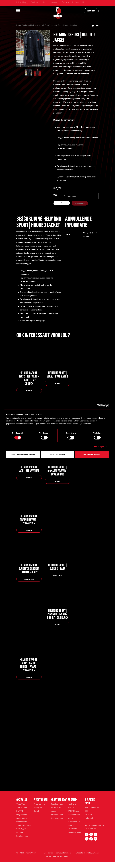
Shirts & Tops (43, 25)
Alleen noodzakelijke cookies (23, 454)
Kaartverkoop (57, 804)
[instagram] (91, 834)
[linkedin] (86, 839)
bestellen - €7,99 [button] (57, 575)
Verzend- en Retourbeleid (57, 856)
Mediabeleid (21, 822)
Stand (36, 811)
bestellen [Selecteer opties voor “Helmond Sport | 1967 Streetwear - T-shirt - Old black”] (57, 624)
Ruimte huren (23, 4)
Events (71, 808)
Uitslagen (38, 808)
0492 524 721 (90, 829)
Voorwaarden (57, 818)
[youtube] (95, 839)
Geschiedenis (22, 818)
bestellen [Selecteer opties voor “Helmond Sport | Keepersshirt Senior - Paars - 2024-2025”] (29, 677)
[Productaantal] (61, 203)
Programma (39, 804)
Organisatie (21, 815)
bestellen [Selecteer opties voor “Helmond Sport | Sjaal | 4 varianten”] (57, 383)
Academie (34, 2)
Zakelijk (44, 2)
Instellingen (99, 447)
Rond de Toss (22, 836)
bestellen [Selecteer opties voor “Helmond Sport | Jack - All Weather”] (29, 477)
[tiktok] (91, 839)
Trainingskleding (29, 25)
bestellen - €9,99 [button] (29, 579)
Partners (72, 804)
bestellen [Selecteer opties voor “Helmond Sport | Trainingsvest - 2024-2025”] (29, 530)
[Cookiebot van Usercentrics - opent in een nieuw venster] (98, 405)
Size (55, 195)
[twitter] (95, 834)
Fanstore (65, 2)
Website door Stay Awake (87, 853)
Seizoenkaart (57, 808)
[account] (93, 26)
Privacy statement (63, 853)
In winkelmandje (79, 203)
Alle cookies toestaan (92, 454)
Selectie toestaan (57, 454)
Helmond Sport (21, 2)
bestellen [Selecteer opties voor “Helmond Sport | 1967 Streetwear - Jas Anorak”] (57, 481)
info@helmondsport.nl (94, 825)
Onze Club (20, 804)
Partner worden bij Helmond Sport (74, 829)
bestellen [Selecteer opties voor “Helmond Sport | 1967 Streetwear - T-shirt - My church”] (29, 390)
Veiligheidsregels (23, 825)
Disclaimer (48, 853)
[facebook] (86, 834)
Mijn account (91, 10)
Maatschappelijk (78, 2)
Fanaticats (54, 2)
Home (18, 25)
